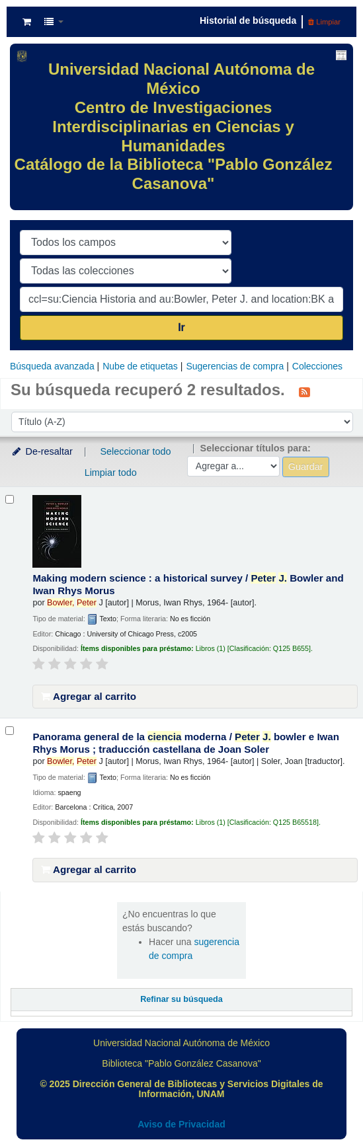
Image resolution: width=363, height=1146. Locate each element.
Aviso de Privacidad (181, 1124)
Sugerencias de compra (235, 366)
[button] (26, 22)
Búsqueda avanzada (52, 366)
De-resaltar (42, 451)
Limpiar (324, 22)
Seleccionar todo (135, 451)
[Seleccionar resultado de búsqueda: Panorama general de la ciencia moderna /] (9, 730)
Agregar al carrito (88, 696)
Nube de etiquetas (140, 366)
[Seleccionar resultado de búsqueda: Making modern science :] (9, 499)
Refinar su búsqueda (181, 999)
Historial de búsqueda (248, 20)
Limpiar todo (111, 472)
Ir (181, 327)
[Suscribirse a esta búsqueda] (304, 391)
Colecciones (317, 366)
